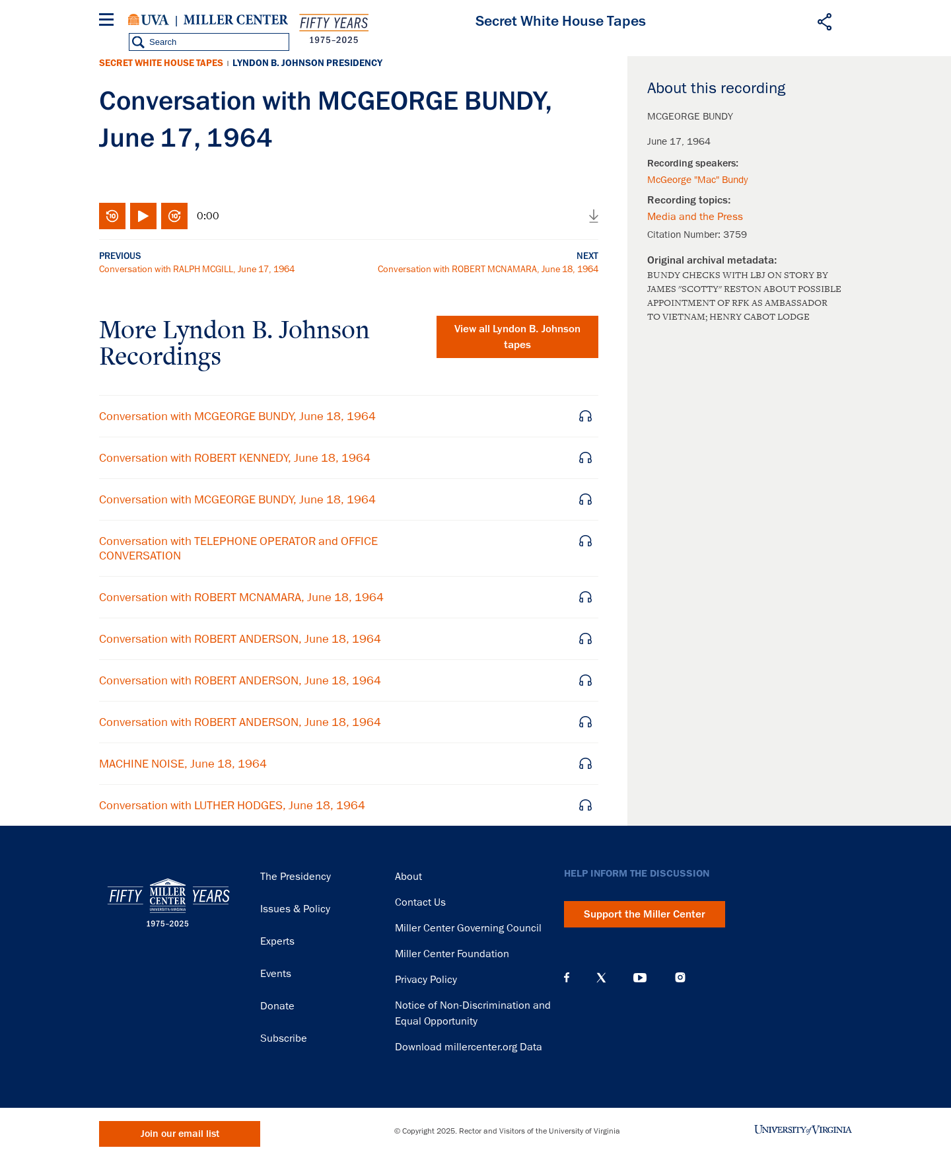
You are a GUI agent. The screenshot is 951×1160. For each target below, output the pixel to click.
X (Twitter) (601, 978)
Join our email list (180, 1134)
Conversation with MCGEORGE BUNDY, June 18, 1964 (237, 416)
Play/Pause (143, 216)
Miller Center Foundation (452, 954)
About (408, 876)
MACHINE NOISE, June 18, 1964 (183, 763)
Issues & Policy (295, 909)
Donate (277, 1006)
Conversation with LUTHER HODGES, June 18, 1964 (232, 805)
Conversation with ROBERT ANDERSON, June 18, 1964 (240, 639)
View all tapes (517, 336)
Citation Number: (685, 234)
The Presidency (295, 876)
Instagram (680, 977)
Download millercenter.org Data (468, 1047)
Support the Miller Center (644, 914)
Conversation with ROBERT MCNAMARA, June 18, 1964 (488, 269)
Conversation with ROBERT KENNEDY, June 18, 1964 (234, 458)
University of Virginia (148, 19)
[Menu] (109, 21)
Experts (277, 941)
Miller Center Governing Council (468, 928)
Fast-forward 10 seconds (174, 216)
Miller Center (236, 19)
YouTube (640, 977)
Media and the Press (695, 216)
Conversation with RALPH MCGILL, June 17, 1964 (197, 269)
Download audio (593, 216)
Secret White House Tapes (161, 63)
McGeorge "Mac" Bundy (697, 180)
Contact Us (420, 902)
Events (275, 973)
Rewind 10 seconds (112, 216)
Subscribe (283, 1038)
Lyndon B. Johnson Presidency (307, 63)
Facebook (566, 977)
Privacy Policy (426, 979)
